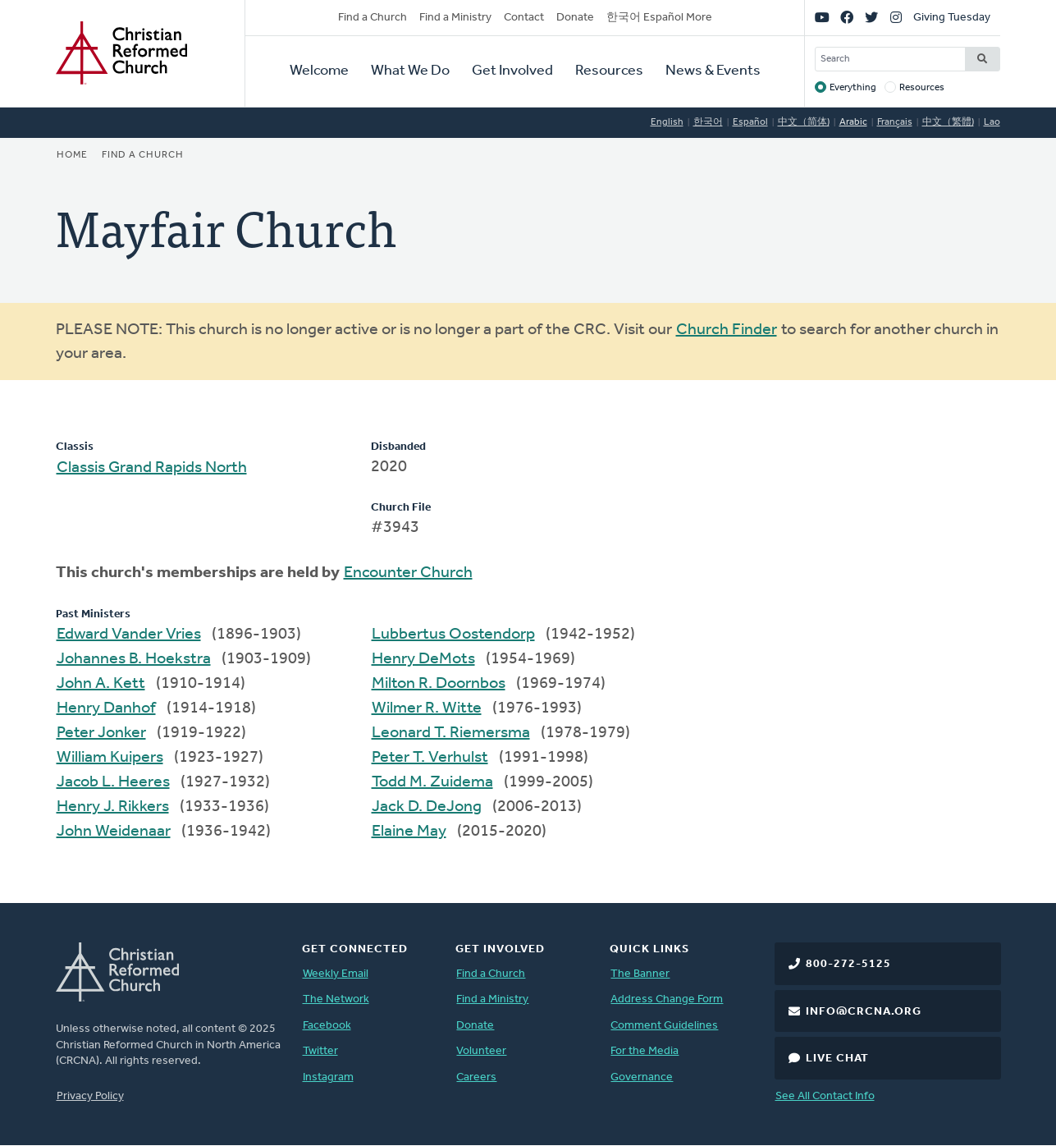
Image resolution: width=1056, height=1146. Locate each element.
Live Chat (837, 1058)
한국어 (708, 122)
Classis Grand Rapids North (152, 468)
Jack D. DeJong (427, 807)
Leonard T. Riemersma (451, 733)
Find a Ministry (455, 17)
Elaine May (409, 831)
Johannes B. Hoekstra (134, 659)
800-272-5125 (848, 964)
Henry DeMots (423, 659)
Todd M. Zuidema (432, 782)
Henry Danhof (106, 708)
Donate (575, 17)
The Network (336, 999)
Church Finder (726, 330)
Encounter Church (408, 573)
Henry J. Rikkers (113, 807)
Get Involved (512, 71)
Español (750, 122)
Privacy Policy (90, 1096)
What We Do (410, 71)
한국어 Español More (659, 17)
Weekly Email (335, 974)
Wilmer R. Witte (427, 708)
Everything (853, 88)
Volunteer (481, 1051)
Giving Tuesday (951, 17)
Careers (476, 1077)
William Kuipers (110, 757)
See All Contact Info (825, 1096)
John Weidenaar (114, 831)
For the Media (644, 1051)
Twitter (320, 1051)
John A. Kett (101, 684)
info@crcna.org (863, 1012)
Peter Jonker (101, 733)
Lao (992, 122)
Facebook (327, 1026)
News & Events (713, 71)
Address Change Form (666, 999)
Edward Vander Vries (129, 634)
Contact (524, 17)
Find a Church (372, 17)
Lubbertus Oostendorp (453, 634)
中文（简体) (804, 122)
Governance (641, 1077)
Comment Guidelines (664, 1026)
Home (72, 155)
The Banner (640, 974)
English (667, 122)
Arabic (853, 122)
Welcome (319, 71)
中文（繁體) (948, 122)
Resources (609, 71)
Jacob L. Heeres (113, 782)
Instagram (328, 1077)
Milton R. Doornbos (438, 684)
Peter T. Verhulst (430, 757)
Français (894, 122)
